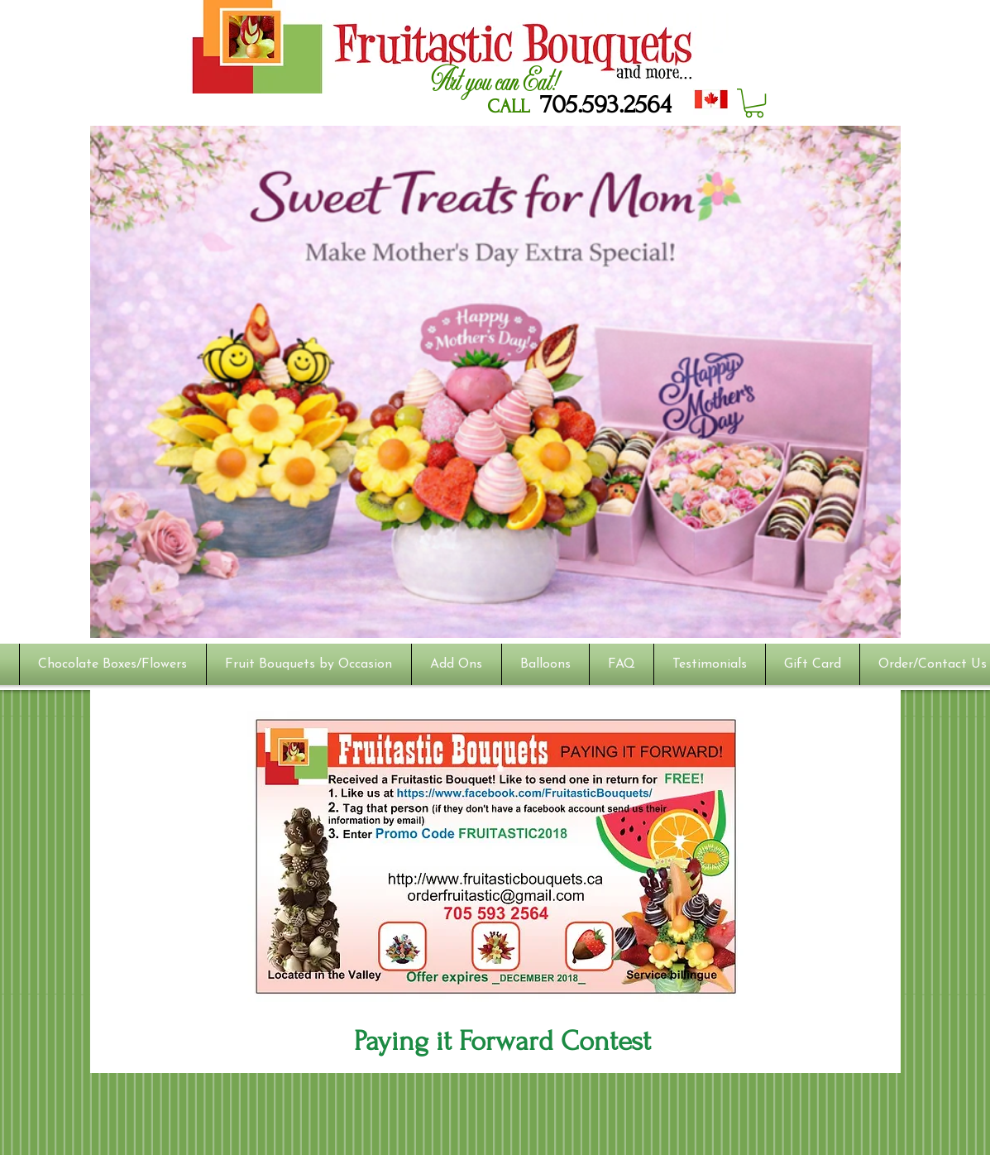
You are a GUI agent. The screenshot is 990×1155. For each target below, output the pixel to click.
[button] (754, 103)
